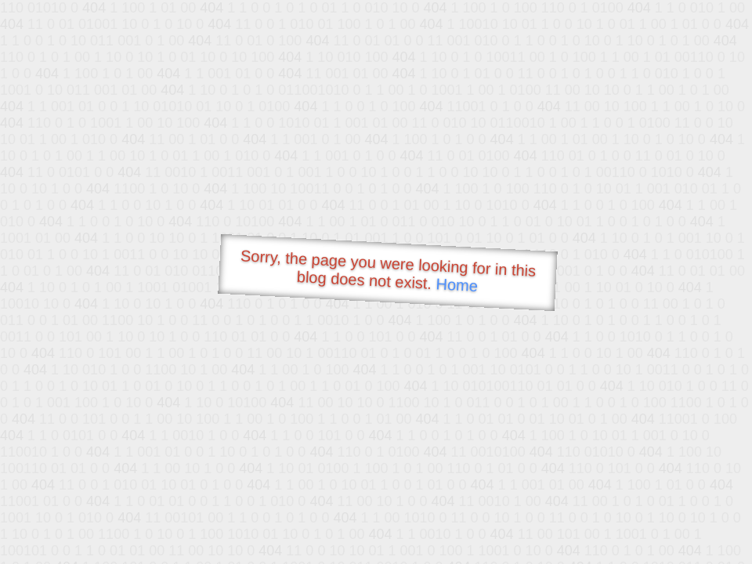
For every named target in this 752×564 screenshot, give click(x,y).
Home (457, 285)
